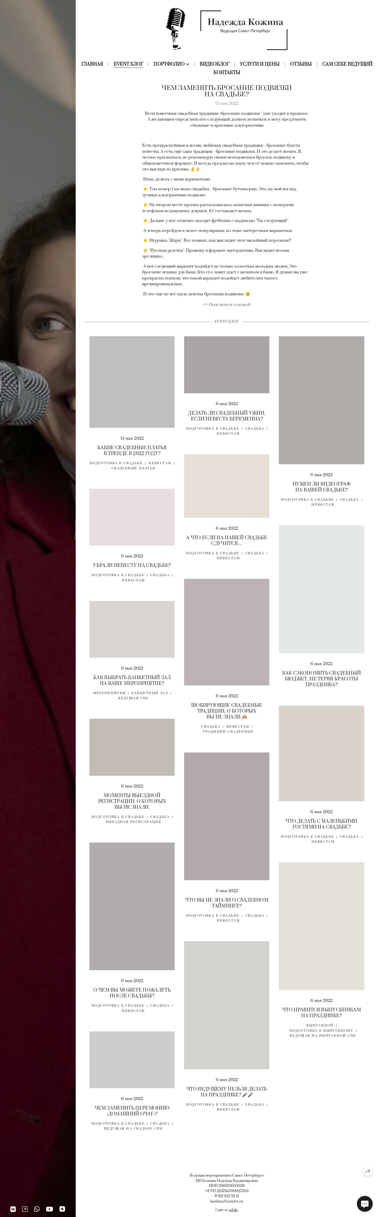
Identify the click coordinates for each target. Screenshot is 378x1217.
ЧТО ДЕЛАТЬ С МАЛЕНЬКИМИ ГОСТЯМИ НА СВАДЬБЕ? (321, 828)
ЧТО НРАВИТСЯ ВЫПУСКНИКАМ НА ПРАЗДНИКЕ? (321, 1016)
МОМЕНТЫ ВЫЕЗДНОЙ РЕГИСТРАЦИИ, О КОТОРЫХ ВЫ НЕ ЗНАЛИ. (132, 804)
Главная (92, 64)
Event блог (128, 64)
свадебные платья (134, 472)
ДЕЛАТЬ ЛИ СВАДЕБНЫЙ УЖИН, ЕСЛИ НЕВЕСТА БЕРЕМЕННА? (226, 419)
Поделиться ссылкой (230, 308)
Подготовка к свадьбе (116, 467)
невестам (228, 437)
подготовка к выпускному (322, 1034)
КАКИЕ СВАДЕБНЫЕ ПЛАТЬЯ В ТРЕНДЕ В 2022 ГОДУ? (132, 454)
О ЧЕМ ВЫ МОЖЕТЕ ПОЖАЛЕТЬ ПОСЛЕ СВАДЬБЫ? (132, 996)
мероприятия (109, 697)
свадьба (255, 432)
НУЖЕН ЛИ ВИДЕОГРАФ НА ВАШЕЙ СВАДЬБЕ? (322, 490)
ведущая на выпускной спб (323, 1039)
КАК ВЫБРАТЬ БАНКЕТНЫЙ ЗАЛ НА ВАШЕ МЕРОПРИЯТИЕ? (132, 684)
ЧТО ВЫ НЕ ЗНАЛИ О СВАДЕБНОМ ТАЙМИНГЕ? (226, 906)
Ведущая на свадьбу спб (133, 1132)
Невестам (160, 467)
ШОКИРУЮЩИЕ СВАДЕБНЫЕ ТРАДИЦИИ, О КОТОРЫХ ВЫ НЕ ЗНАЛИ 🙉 (226, 714)
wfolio (233, 1210)
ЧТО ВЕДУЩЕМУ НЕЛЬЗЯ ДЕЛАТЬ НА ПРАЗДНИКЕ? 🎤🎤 (226, 1095)
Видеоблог (214, 64)
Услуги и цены (260, 64)
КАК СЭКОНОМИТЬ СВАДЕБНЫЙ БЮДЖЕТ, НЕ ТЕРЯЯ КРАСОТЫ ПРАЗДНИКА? (321, 682)
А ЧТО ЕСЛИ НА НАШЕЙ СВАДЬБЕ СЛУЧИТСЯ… (226, 544)
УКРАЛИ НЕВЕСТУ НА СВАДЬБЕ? (132, 569)
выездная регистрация (133, 825)
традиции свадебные (228, 735)
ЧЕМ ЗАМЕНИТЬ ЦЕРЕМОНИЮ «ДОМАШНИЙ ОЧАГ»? (132, 1114)
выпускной (320, 1029)
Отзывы (301, 64)
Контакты (226, 73)
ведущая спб (133, 702)
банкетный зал (150, 697)
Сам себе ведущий (347, 64)
